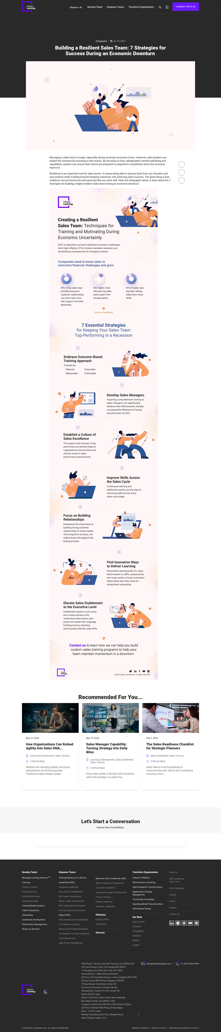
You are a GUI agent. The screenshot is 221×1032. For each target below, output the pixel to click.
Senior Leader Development (71, 901)
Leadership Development (33, 919)
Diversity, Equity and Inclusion (72, 910)
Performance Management (34, 924)
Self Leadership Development (72, 905)
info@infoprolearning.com (158, 963)
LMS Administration (31, 896)
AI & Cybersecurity (67, 938)
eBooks (135, 940)
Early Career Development (71, 891)
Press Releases (176, 888)
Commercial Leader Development (111, 892)
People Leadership (104, 901)
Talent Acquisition (30, 910)
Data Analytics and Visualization (73, 919)
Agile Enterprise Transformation (147, 887)
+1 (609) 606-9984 (190, 963)
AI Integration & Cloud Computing (74, 933)
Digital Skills (65, 915)
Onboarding (27, 915)
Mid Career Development (70, 896)
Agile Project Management (71, 943)
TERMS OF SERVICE (140, 1028)
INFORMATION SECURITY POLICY (184, 1028)
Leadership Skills (67, 882)
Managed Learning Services (36, 877)
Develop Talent (94, 7)
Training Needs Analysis (33, 905)
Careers (173, 907)
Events (172, 901)
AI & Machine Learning (69, 924)
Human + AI (76, 7)
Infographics (138, 931)
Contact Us (174, 914)
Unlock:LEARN (102, 919)
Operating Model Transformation (147, 904)
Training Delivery (29, 891)
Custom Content (29, 887)
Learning (26, 882)
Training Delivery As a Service (73, 877)
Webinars (136, 935)
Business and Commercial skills (111, 878)
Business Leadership (105, 906)
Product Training (103, 897)
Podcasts (136, 926)
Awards (172, 894)
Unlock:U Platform (141, 877)
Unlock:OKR (101, 924)
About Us (173, 872)
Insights (136, 945)
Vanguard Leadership (68, 887)
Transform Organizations (141, 7)
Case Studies (138, 922)
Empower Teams (115, 7)
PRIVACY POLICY (159, 1028)
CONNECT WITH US (185, 7)
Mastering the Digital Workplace (73, 929)
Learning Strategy (30, 901)
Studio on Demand (30, 929)
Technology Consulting (143, 899)
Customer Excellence (105, 888)
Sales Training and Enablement (110, 883)
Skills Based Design (141, 908)
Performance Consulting (143, 882)
